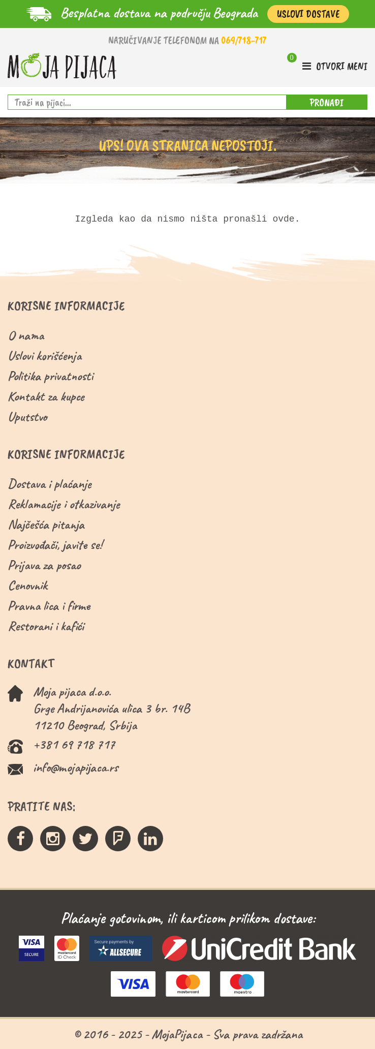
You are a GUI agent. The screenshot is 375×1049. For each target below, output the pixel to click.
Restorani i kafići (46, 626)
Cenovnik (27, 585)
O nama (26, 335)
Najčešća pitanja (46, 524)
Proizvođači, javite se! (55, 544)
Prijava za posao (44, 565)
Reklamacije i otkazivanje (64, 504)
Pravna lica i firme (49, 605)
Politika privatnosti (50, 375)
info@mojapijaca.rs (75, 767)
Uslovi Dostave (308, 14)
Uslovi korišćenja (44, 355)
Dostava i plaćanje (49, 483)
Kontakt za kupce (46, 396)
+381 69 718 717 (74, 744)
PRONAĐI (326, 102)
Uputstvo (27, 416)
